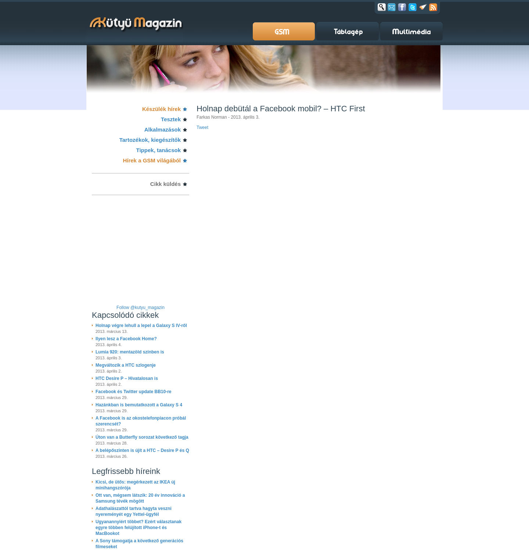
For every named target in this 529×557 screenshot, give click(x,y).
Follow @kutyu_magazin (140, 307)
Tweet (202, 127)
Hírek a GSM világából (152, 160)
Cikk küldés (165, 184)
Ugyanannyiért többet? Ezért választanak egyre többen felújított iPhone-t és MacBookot (138, 527)
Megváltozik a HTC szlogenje (126, 365)
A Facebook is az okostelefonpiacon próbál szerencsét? (141, 421)
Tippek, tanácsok (158, 150)
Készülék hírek (161, 109)
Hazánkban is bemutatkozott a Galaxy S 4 (139, 404)
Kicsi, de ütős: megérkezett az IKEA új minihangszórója (135, 484)
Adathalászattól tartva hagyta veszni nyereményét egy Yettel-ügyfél (134, 511)
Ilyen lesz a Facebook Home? (126, 338)
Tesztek (171, 119)
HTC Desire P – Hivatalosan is (127, 378)
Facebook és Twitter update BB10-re (134, 391)
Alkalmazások (162, 129)
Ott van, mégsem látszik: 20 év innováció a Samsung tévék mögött (140, 498)
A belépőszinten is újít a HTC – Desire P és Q (142, 450)
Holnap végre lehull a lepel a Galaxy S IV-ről (141, 325)
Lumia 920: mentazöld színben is (130, 352)
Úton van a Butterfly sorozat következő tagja (142, 437)
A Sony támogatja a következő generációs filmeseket (139, 543)
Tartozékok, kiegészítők (150, 140)
